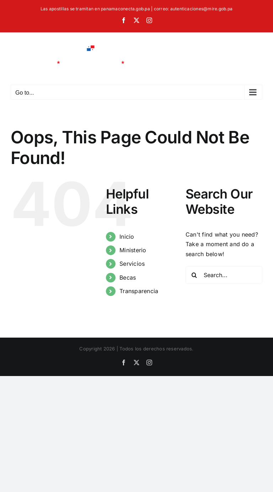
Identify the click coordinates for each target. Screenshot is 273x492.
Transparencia (138, 291)
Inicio (126, 236)
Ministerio (132, 250)
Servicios (132, 263)
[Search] (194, 275)
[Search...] (224, 275)
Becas (127, 277)
